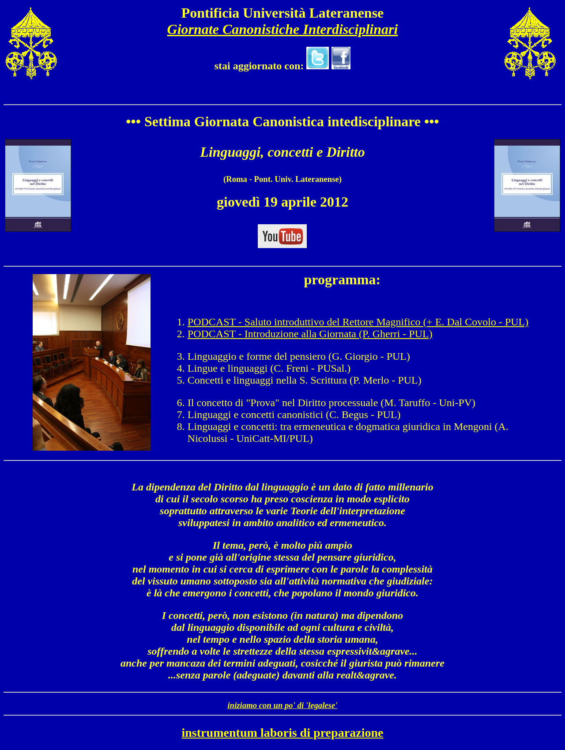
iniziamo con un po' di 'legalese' (283, 705)
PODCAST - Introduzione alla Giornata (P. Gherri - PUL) (310, 333)
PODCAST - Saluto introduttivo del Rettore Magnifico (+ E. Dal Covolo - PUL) (358, 322)
